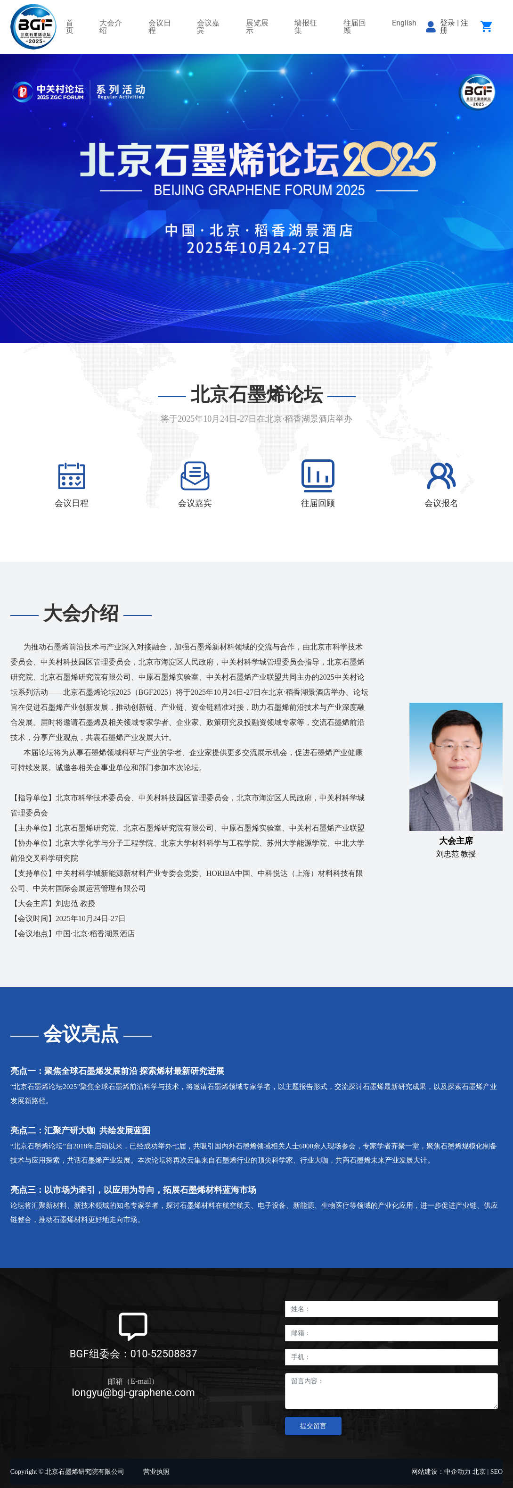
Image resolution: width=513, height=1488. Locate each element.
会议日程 (72, 503)
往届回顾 (318, 503)
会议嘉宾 (195, 503)
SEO (496, 1471)
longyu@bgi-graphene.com (133, 1392)
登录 (448, 22)
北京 (479, 1471)
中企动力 (457, 1471)
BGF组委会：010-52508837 (133, 1354)
